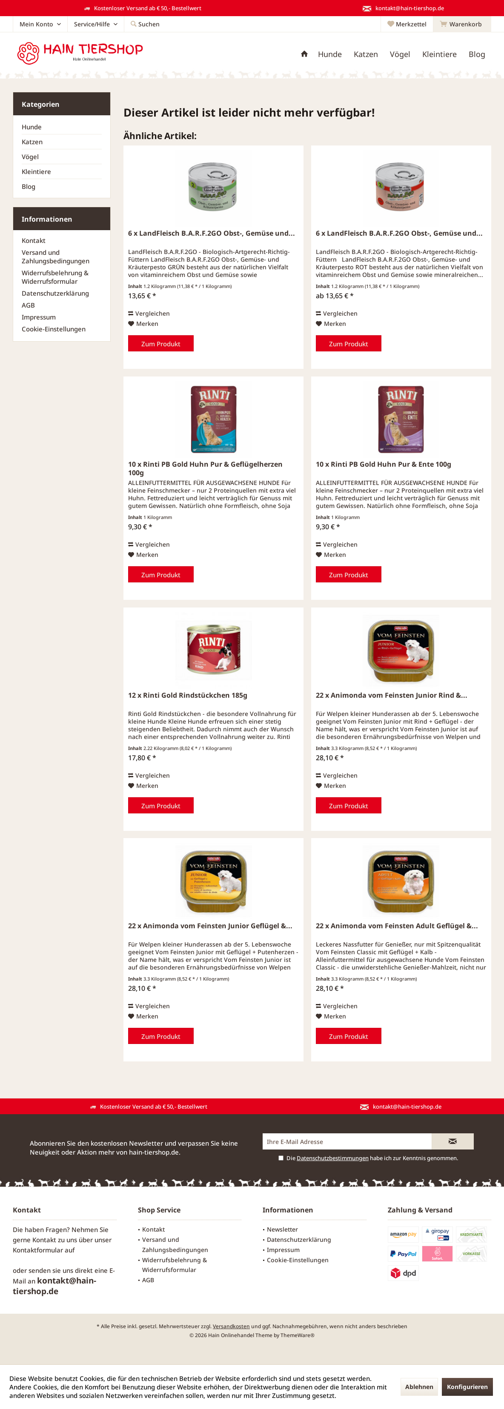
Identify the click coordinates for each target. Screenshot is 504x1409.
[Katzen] (366, 54)
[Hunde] (330, 54)
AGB (28, 305)
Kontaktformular (38, 1250)
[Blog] (477, 54)
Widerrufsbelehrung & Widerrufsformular (55, 276)
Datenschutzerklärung (55, 293)
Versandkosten (231, 1326)
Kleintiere (36, 171)
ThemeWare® (298, 1335)
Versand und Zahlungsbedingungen (55, 256)
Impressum (39, 317)
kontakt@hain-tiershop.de (54, 1286)
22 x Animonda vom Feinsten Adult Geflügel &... (397, 925)
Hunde (32, 127)
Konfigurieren (467, 1387)
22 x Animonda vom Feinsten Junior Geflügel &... (210, 925)
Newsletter (282, 1229)
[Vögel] (400, 54)
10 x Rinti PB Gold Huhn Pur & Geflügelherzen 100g (205, 468)
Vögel (30, 156)
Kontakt (34, 240)
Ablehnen (419, 1387)
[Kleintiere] (439, 54)
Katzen (32, 141)
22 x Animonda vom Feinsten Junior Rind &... (391, 695)
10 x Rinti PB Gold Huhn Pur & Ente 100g (383, 464)
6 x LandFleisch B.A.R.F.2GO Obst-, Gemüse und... (211, 233)
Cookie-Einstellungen (54, 329)
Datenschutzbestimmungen (333, 1158)
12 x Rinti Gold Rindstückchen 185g (187, 695)
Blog (28, 186)
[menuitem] (462, 24)
